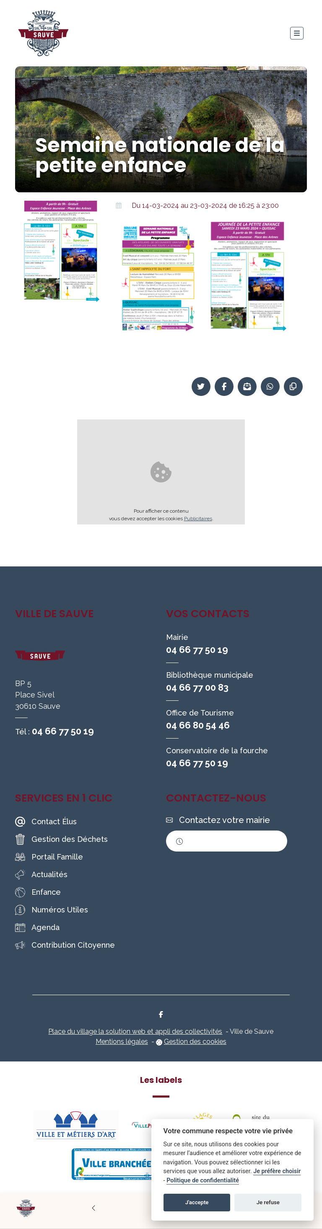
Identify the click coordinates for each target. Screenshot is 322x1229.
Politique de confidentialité (202, 1180)
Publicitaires (198, 518)
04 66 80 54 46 (198, 725)
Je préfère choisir (277, 1171)
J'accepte (197, 1202)
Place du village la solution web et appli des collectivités (135, 1031)
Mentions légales (122, 1042)
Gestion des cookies (195, 1042)
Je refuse (268, 1202)
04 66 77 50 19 (63, 731)
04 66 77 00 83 (197, 687)
